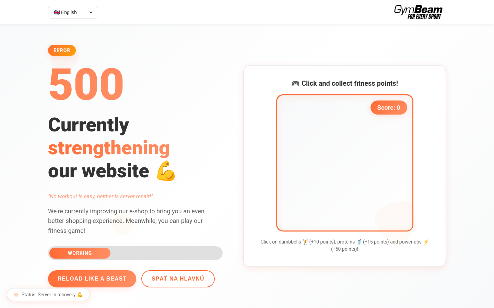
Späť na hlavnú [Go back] (175, 279)
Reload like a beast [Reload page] (90, 279)
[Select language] (421, 12)
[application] (346, 163)
